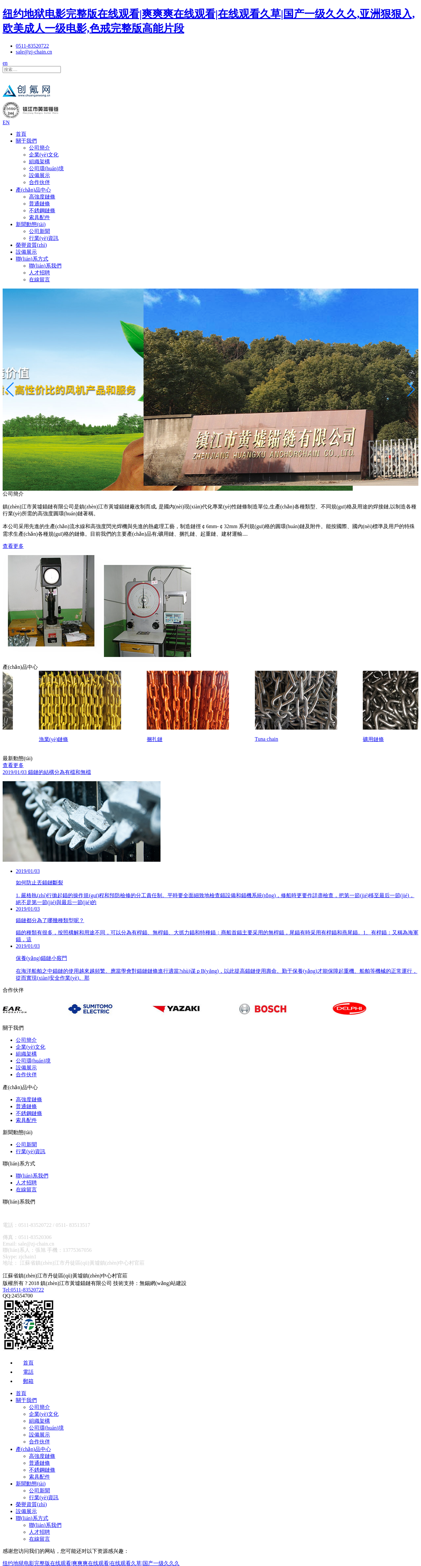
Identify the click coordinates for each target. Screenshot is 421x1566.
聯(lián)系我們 (45, 266)
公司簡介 (39, 148)
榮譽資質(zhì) (31, 245)
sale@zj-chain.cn (34, 52)
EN (6, 122)
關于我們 (26, 141)
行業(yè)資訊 (44, 238)
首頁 (21, 134)
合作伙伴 (39, 182)
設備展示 (39, 175)
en (5, 63)
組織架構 (39, 161)
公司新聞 (39, 231)
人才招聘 (39, 272)
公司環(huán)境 (46, 168)
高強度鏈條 (42, 196)
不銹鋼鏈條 (42, 210)
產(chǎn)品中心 (33, 190)
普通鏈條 (39, 203)
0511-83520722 (32, 46)
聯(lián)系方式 (32, 259)
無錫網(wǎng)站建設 (162, 1286)
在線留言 (39, 279)
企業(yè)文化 (44, 154)
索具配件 (39, 217)
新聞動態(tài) (31, 224)
